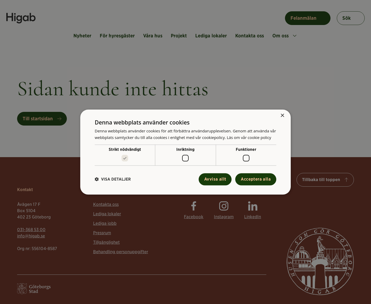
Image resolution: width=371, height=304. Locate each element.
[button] (113, 179)
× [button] (282, 116)
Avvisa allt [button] (215, 179)
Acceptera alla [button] (256, 179)
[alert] (185, 152)
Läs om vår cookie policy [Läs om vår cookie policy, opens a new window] (249, 137)
